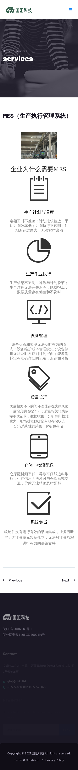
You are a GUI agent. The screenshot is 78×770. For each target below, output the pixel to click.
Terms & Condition (26, 760)
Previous (12, 580)
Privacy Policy (54, 760)
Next (68, 580)
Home (7, 51)
